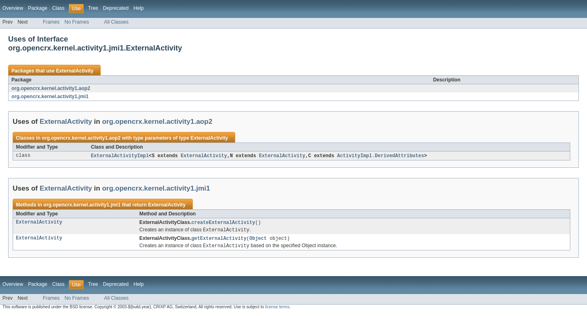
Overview (12, 8)
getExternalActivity (219, 240)
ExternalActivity (74, 71)
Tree (93, 8)
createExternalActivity (223, 223)
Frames (51, 22)
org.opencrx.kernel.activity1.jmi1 (49, 96)
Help (138, 8)
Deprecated (116, 8)
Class (58, 8)
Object (258, 240)
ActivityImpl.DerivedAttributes (380, 156)
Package (37, 8)
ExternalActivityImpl (120, 156)
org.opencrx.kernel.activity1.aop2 (50, 88)
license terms (277, 309)
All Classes (116, 22)
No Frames (76, 22)
